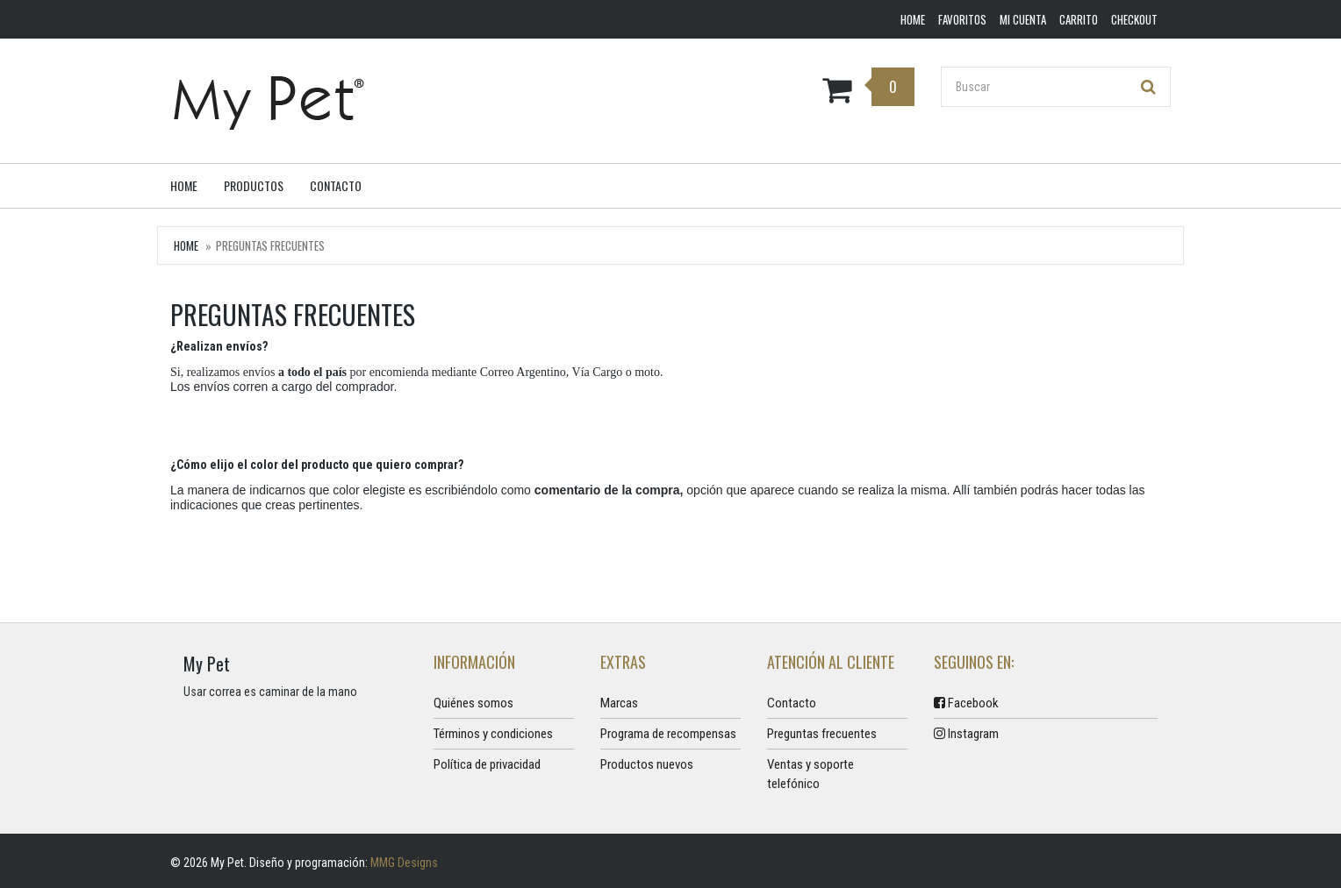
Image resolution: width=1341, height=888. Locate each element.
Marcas (619, 703)
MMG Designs (404, 863)
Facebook (966, 703)
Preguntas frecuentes (822, 734)
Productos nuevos (646, 764)
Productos (253, 185)
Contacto (336, 185)
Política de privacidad (487, 764)
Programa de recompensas (668, 734)
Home (183, 185)
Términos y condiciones (493, 734)
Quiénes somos (473, 703)
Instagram (966, 734)
